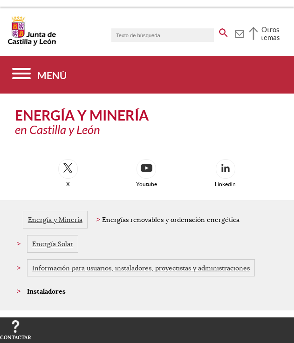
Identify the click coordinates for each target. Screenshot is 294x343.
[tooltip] (239, 32)
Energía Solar (52, 244)
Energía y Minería (55, 219)
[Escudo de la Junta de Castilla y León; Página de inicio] (31, 43)
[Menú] (39, 75)
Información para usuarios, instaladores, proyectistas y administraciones (141, 268)
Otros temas (270, 33)
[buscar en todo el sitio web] (223, 31)
